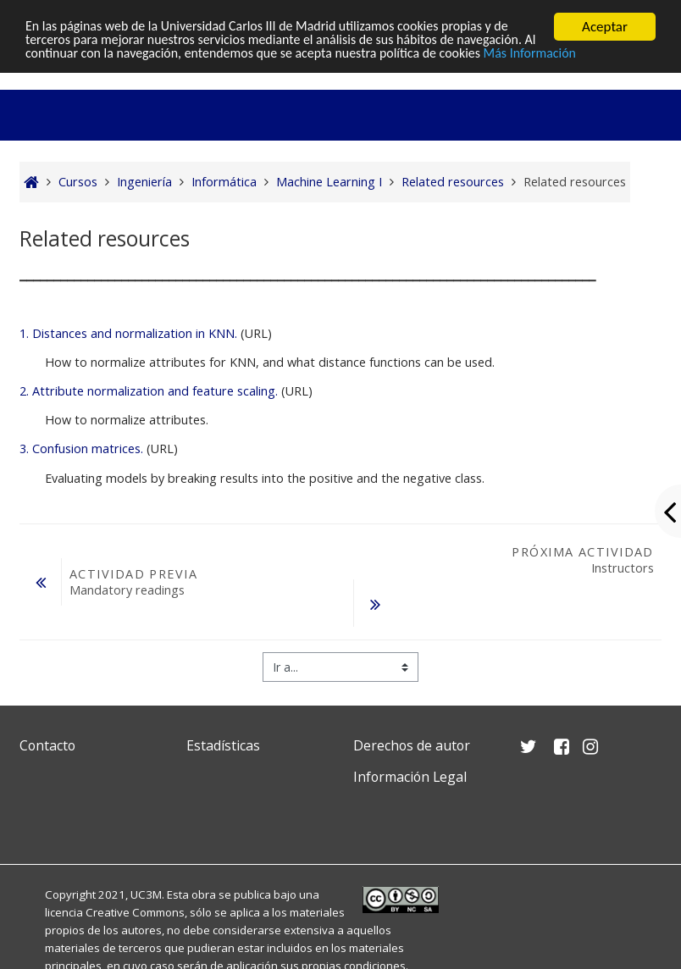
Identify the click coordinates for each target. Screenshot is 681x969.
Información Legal (410, 776)
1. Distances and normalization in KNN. (128, 333)
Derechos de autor (411, 745)
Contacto (47, 745)
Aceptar (605, 27)
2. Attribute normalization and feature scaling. (148, 391)
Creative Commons (135, 912)
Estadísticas (223, 745)
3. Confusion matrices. (81, 448)
